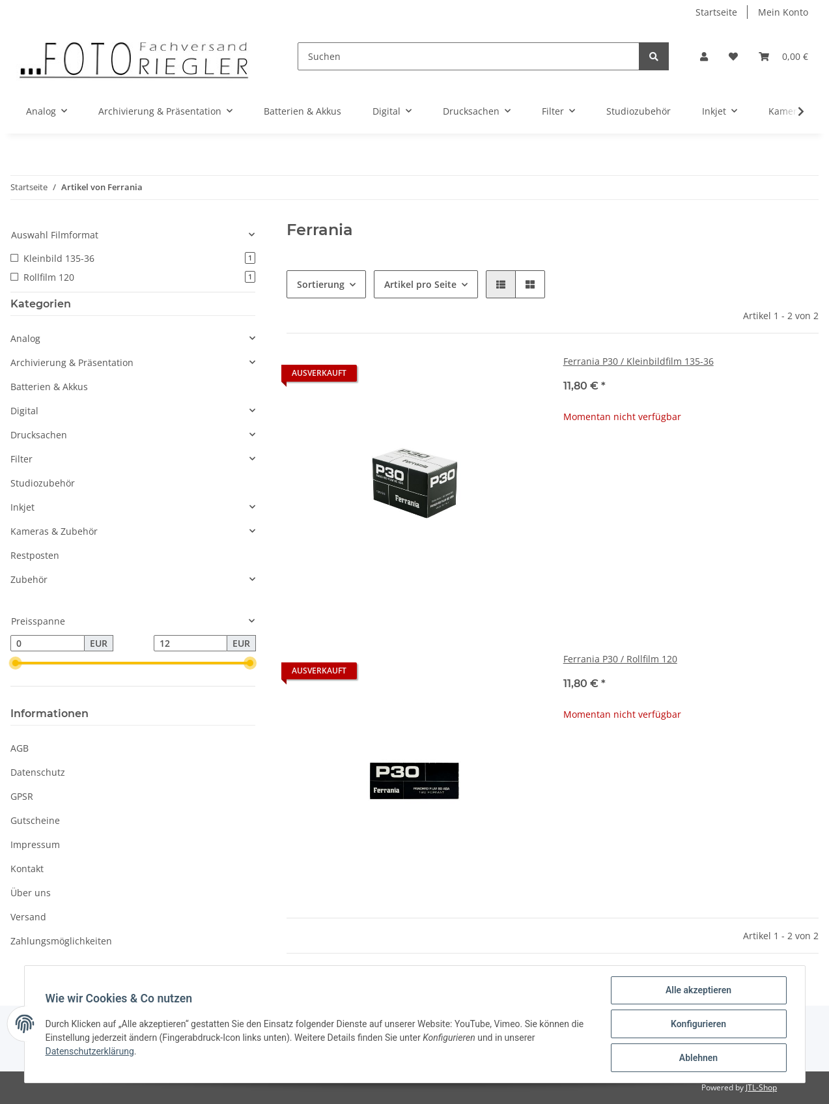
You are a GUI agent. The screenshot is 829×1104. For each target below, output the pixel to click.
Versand (28, 917)
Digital (24, 410)
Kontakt (27, 868)
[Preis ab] (47, 643)
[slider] (15, 663)
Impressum (35, 844)
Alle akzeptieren (698, 990)
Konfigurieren (698, 1024)
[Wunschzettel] (733, 56)
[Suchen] (468, 56)
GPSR (21, 796)
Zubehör (29, 579)
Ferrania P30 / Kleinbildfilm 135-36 (638, 361)
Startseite (716, 12)
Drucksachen (38, 435)
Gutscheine (35, 820)
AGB (19, 748)
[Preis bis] (191, 643)
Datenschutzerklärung (90, 1051)
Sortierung (320, 284)
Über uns (30, 892)
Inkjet (22, 507)
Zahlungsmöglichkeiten (61, 941)
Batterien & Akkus (49, 386)
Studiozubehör (42, 483)
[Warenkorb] (783, 56)
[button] (704, 56)
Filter (21, 459)
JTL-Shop (761, 1087)
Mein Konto (783, 12)
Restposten (34, 555)
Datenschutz (37, 772)
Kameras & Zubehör (54, 531)
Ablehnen (698, 1058)
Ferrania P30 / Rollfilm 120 (620, 659)
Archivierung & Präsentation (71, 362)
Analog (25, 338)
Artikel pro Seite (420, 284)
